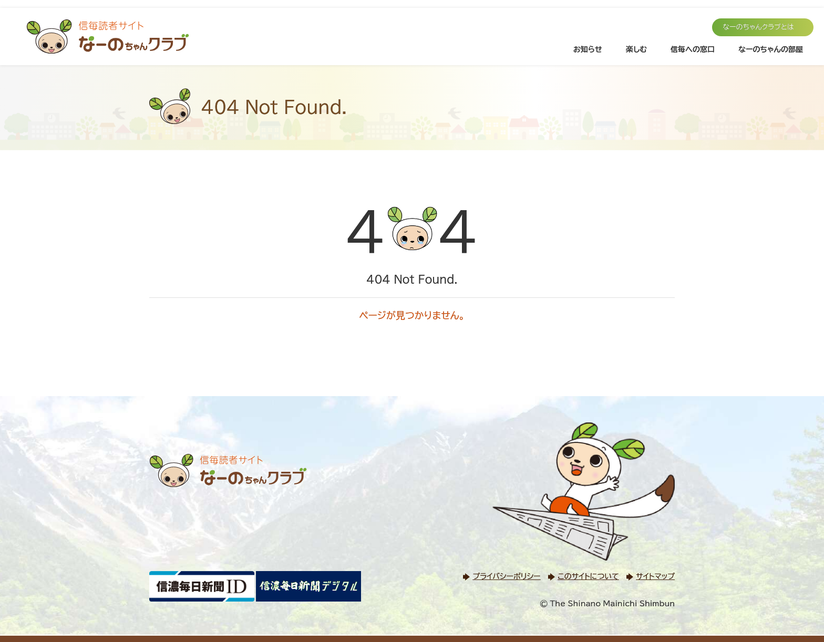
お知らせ (587, 49)
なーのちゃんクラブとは (758, 27)
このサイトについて (588, 576)
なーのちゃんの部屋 (770, 49)
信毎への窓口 (693, 49)
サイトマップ (655, 576)
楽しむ (636, 49)
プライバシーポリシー (506, 576)
